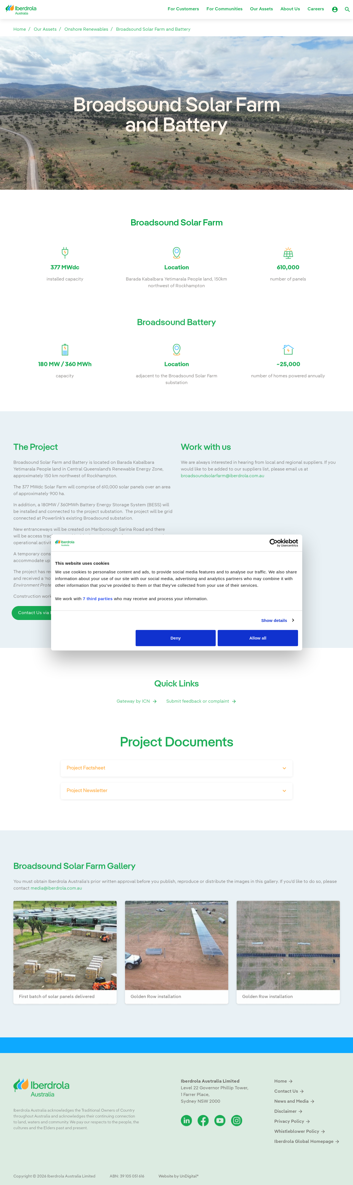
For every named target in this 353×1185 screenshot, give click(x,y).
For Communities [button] (224, 9)
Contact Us (289, 1091)
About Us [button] (290, 9)
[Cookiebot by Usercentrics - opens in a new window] (273, 543)
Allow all (257, 638)
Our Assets (45, 29)
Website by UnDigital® (179, 1176)
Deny (176, 638)
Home (19, 29)
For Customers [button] (183, 9)
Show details (274, 620)
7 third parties (98, 598)
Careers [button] (316, 9)
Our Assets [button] (261, 9)
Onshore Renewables (86, 29)
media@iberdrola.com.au (56, 906)
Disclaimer (288, 1111)
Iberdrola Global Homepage (307, 1141)
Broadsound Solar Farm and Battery (153, 29)
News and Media (294, 1101)
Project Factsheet (86, 785)
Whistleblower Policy (300, 1131)
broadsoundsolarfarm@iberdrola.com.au (222, 493)
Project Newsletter (87, 808)
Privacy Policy (292, 1121)
